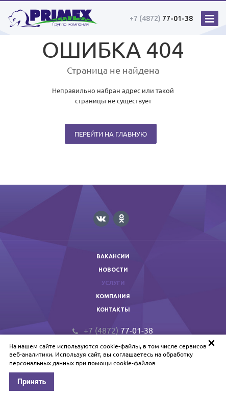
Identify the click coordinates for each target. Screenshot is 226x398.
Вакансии (113, 256)
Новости (113, 270)
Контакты (113, 309)
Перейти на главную (110, 133)
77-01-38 (161, 18)
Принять (31, 382)
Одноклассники (121, 218)
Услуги (113, 283)
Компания (113, 296)
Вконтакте (101, 218)
